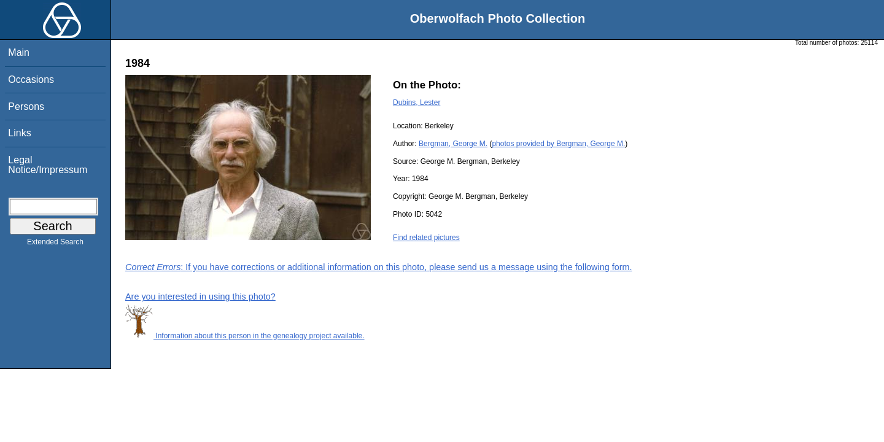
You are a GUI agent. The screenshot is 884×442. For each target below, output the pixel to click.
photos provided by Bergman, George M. (558, 143)
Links (19, 133)
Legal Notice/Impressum (47, 165)
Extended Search (55, 244)
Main (18, 52)
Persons (26, 106)
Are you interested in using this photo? (200, 296)
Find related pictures (426, 237)
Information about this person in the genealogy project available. (245, 336)
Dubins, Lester (416, 102)
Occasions (31, 79)
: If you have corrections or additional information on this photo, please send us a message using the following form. (378, 267)
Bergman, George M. (453, 143)
